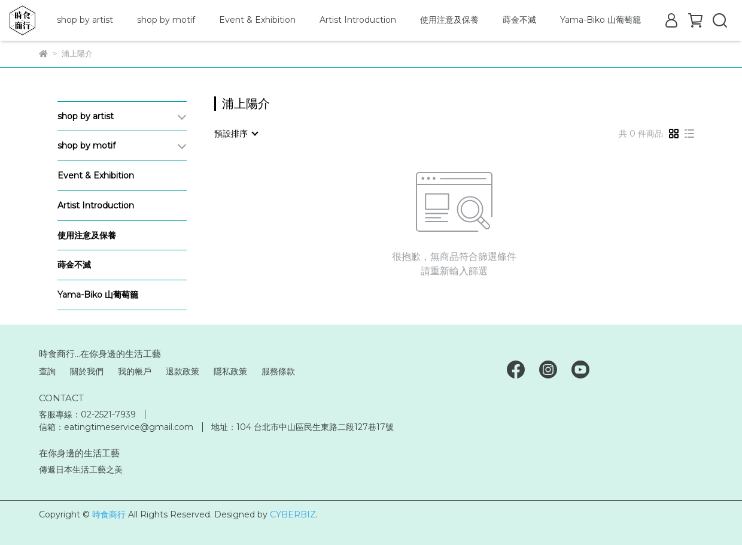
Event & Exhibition (257, 19)
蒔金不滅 (519, 19)
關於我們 (87, 371)
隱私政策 (230, 371)
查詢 (47, 371)
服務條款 (278, 371)
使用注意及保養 (449, 19)
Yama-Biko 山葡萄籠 (600, 19)
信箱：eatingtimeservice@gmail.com (116, 427)
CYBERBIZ (293, 514)
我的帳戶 (134, 371)
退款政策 (182, 371)
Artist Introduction (358, 19)
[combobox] (235, 133)
